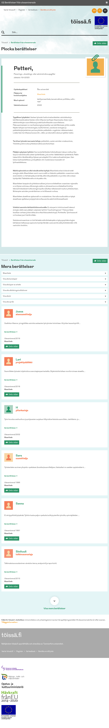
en (94, 11)
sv (105, 11)
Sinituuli (21, 551)
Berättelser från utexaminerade (23, 43)
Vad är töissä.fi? (9, 10)
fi (100, 11)
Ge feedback (32, 10)
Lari (18, 359)
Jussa (19, 311)
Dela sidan (101, 43)
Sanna (20, 503)
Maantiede (41, 94)
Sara (19, 455)
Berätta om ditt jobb (48, 10)
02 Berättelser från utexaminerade (18, 3)
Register (21, 10)
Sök (4, 32)
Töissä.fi (4, 43)
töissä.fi (81, 22)
